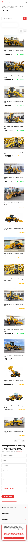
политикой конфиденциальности (9, 500)
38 (23, 440)
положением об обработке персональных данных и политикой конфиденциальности (14, 534)
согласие (6, 529)
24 (19, 440)
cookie (22, 529)
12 (15, 440)
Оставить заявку (8, 496)
